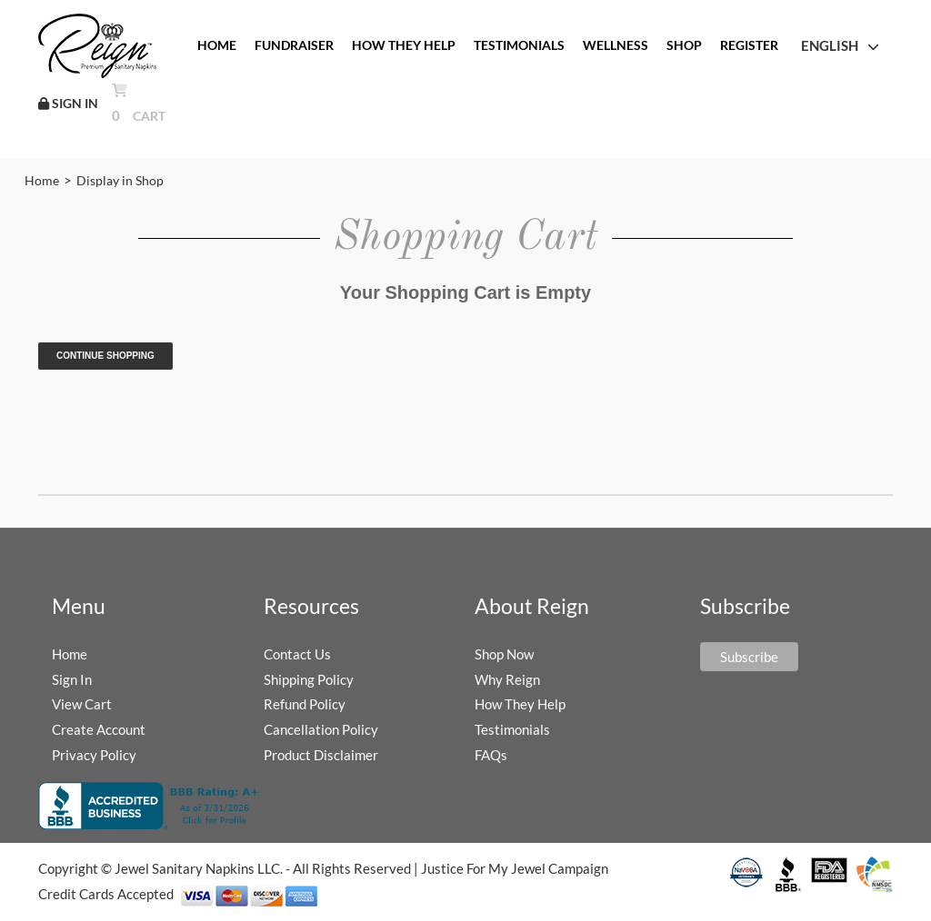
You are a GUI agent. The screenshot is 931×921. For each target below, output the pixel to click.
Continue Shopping (105, 356)
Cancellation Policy (321, 729)
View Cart (82, 704)
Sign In (72, 679)
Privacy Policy (94, 755)
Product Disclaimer (321, 755)
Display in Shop (120, 180)
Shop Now (504, 654)
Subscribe (749, 657)
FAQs (491, 755)
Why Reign (507, 679)
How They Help (520, 704)
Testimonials (512, 729)
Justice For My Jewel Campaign (514, 868)
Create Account (98, 729)
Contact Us (297, 654)
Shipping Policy (309, 679)
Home (42, 180)
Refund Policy (304, 704)
